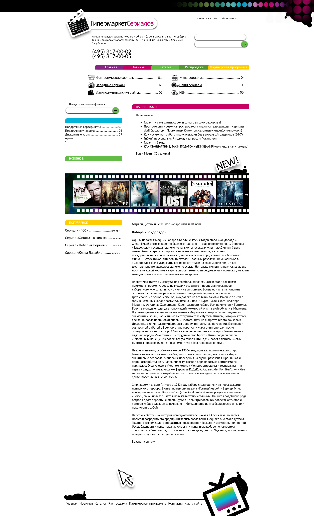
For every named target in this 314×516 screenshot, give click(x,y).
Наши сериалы (190, 85)
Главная (200, 18)
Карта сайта (212, 18)
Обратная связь (229, 18)
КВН (182, 92)
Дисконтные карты (78, 134)
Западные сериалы (110, 85)
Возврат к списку (143, 441)
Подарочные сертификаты (83, 127)
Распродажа (194, 67)
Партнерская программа (228, 67)
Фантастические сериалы (115, 77)
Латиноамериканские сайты (117, 92)
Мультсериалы (190, 77)
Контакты (175, 503)
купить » (116, 230)
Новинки (138, 67)
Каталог (165, 67)
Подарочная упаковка (80, 131)
